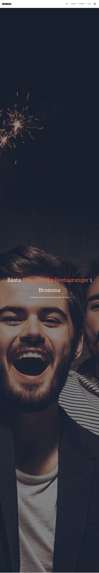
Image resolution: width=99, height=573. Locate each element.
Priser (89, 3)
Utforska (73, 3)
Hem (67, 3)
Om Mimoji (81, 3)
